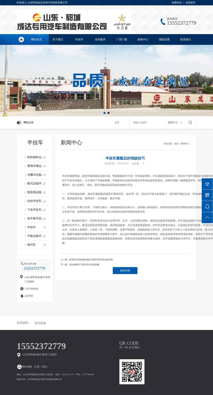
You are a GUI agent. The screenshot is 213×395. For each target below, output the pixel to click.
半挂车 (79, 39)
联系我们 (185, 39)
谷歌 (44, 366)
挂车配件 (100, 39)
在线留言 (190, 2)
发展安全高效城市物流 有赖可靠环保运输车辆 (91, 259)
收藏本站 (177, 2)
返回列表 (125, 270)
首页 (176, 143)
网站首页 (21, 39)
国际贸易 (164, 39)
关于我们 (57, 39)
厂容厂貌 (121, 39)
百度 (37, 366)
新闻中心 (143, 39)
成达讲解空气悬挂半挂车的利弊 (84, 264)
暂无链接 (40, 323)
